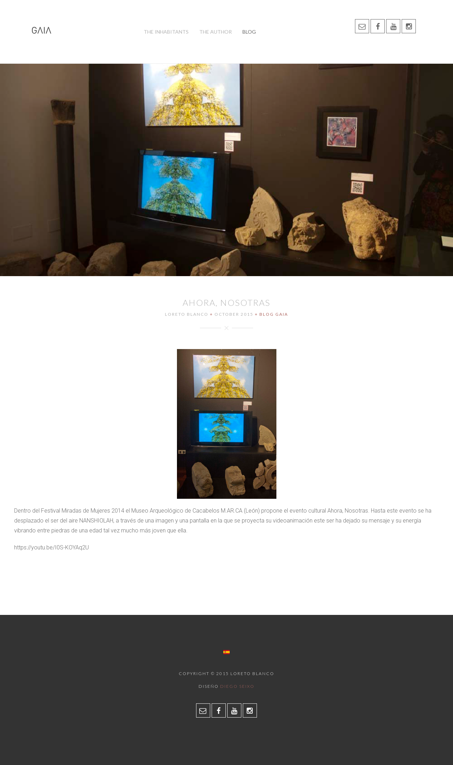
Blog (249, 32)
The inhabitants (166, 32)
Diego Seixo (237, 686)
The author (215, 32)
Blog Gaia (273, 314)
